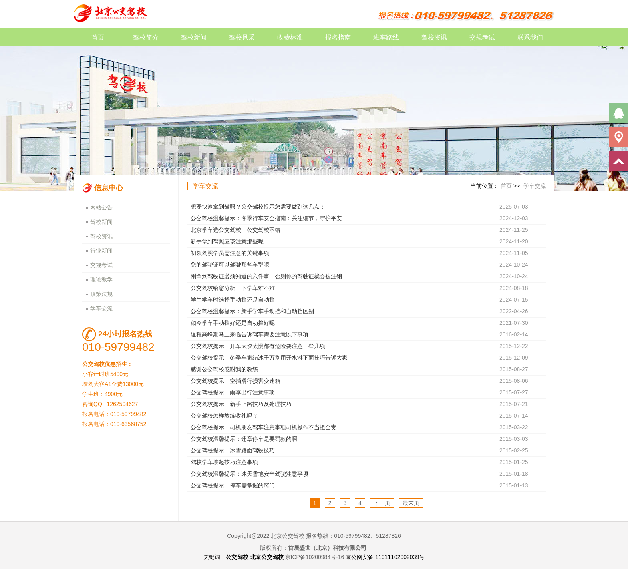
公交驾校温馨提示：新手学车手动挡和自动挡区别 (252, 311)
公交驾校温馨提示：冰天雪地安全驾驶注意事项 (249, 473)
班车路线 (386, 37)
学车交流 (101, 308)
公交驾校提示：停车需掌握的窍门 (233, 485)
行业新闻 (101, 250)
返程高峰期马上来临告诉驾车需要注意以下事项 (249, 334)
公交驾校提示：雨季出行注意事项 (233, 392)
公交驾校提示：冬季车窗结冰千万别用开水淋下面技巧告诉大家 (269, 357)
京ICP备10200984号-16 (314, 557)
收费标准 (290, 37)
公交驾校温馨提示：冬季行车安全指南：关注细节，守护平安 (266, 218)
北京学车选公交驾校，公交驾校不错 (235, 230)
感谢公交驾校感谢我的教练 (224, 369)
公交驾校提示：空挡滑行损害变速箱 (235, 381)
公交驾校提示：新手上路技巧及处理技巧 (241, 404)
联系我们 (530, 37)
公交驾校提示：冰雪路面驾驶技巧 (233, 450)
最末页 (411, 503)
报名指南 (338, 37)
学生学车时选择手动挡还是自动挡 (233, 299)
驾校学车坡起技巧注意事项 (224, 462)
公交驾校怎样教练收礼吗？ (224, 415)
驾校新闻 (194, 37)
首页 (97, 37)
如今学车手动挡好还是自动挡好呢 (233, 323)
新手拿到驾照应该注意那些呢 (227, 241)
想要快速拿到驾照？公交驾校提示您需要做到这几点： (258, 206)
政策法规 (101, 294)
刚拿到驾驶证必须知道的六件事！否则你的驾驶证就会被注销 (266, 276)
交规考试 (482, 37)
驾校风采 (242, 37)
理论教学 (101, 279)
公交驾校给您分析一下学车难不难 (233, 288)
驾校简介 (146, 37)
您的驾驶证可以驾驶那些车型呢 (230, 264)
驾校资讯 (434, 37)
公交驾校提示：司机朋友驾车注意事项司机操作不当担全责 (263, 427)
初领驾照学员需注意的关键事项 (230, 253)
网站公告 (101, 207)
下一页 (382, 503)
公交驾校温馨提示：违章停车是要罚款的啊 (244, 439)
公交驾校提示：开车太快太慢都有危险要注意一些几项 (258, 346)
